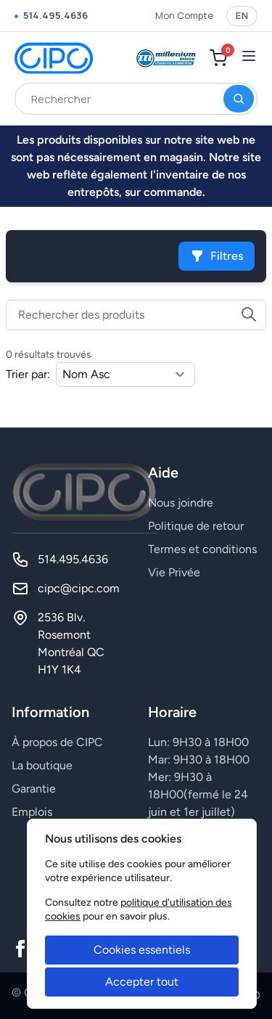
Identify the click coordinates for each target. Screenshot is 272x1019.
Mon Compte (184, 15)
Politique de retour (196, 526)
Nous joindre (180, 503)
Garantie (34, 788)
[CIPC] (54, 58)
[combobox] (136, 99)
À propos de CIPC (57, 742)
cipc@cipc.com (79, 588)
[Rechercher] (238, 98)
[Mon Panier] (218, 58)
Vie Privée (174, 572)
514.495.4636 (51, 15)
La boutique (42, 765)
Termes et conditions (202, 549)
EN (242, 15)
